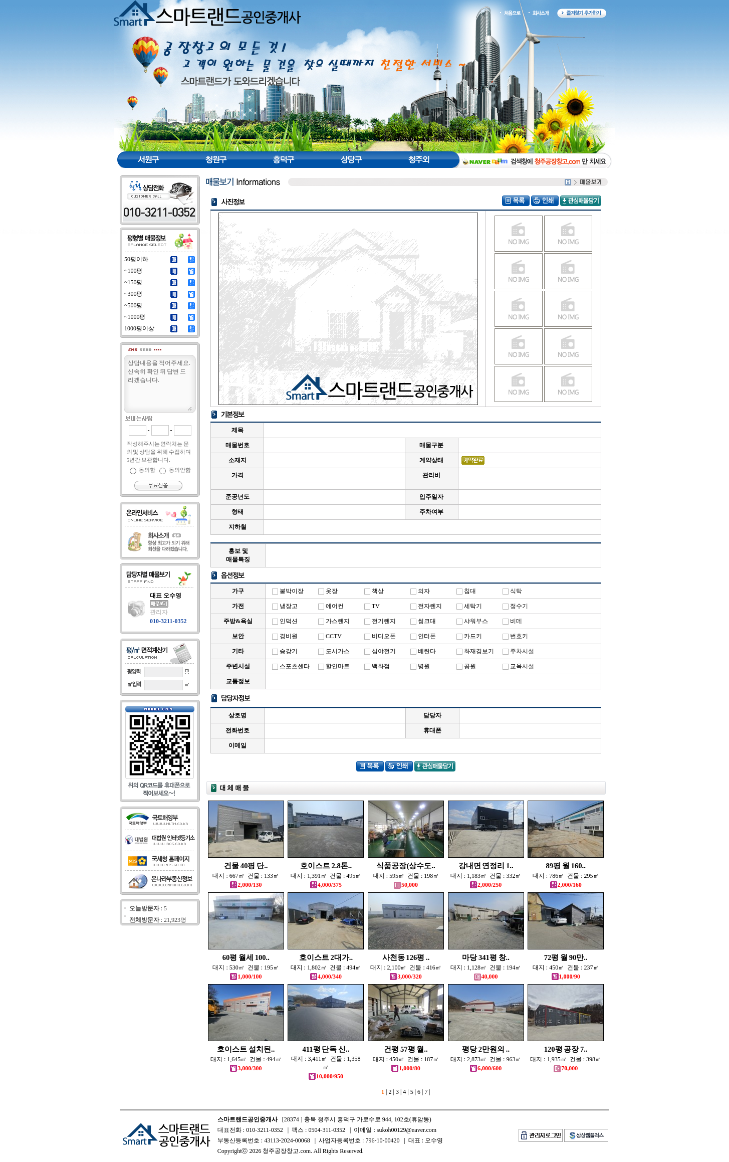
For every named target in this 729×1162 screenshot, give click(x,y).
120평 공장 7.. (566, 1049)
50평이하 (136, 259)
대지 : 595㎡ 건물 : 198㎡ (406, 875)
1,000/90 (566, 976)
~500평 (133, 305)
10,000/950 (326, 1076)
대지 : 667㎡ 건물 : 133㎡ (245, 875)
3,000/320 (405, 976)
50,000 (406, 884)
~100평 (133, 270)
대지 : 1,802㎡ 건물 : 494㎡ (326, 967)
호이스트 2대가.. (326, 957)
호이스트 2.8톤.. (326, 866)
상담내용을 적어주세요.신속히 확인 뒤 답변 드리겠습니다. (159, 384)
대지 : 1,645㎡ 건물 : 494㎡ (246, 1059)
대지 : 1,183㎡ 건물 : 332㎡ (486, 875)
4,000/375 (326, 884)
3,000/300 (246, 1068)
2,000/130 (246, 884)
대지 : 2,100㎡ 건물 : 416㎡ (405, 967)
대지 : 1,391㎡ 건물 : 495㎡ (326, 875)
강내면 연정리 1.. (486, 866)
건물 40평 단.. (246, 866)
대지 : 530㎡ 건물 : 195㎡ (245, 967)
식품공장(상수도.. (405, 866)
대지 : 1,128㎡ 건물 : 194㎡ (486, 967)
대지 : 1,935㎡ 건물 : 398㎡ (565, 1059)
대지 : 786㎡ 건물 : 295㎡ (566, 875)
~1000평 (135, 316)
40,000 (486, 976)
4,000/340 (326, 976)
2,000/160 (566, 884)
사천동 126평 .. (406, 957)
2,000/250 (486, 884)
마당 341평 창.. (486, 957)
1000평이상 (139, 328)
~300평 (133, 293)
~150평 (133, 282)
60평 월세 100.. (246, 957)
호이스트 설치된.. (246, 1049)
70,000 (566, 1068)
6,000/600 (486, 1068)
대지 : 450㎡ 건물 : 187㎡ (406, 1059)
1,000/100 (246, 976)
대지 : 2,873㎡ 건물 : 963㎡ (486, 1059)
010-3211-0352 (168, 621)
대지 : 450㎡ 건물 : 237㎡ (566, 967)
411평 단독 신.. (325, 1049)
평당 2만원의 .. (486, 1049)
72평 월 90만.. (566, 957)
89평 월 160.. (566, 866)
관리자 (159, 612)
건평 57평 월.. (405, 1049)
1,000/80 (405, 1068)
